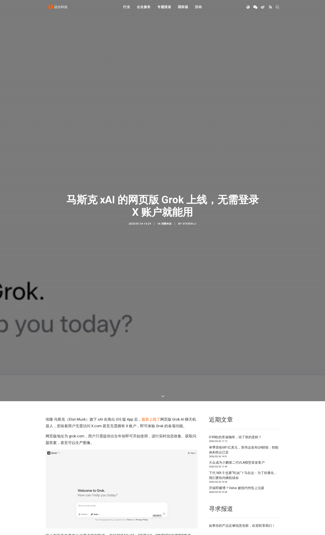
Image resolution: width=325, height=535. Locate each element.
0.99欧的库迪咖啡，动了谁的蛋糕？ (235, 409)
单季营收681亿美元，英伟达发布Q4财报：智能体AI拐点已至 (243, 421)
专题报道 (164, 9)
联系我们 (265, 497)
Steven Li (189, 209)
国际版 (183, 9)
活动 (198, 9)
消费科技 (166, 209)
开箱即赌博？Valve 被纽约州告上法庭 (236, 459)
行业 (126, 9)
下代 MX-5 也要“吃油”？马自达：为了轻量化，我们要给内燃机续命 (243, 446)
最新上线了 (151, 391)
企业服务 (144, 9)
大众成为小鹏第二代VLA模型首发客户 (237, 434)
